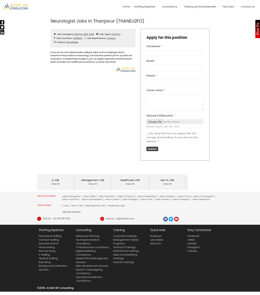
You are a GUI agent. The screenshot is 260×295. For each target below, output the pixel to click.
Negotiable (72, 42)
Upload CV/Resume (160, 115)
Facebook (193, 236)
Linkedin (192, 243)
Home (126, 6)
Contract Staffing (49, 239)
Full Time (116, 34)
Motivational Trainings (126, 251)
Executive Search (49, 243)
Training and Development (200, 6)
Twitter (191, 239)
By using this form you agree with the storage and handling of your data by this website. (172, 137)
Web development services (92, 265)
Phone (151, 75)
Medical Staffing (48, 258)
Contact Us (248, 6)
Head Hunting (47, 247)
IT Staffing (44, 254)
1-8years (111, 38)
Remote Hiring (47, 251)
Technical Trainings (124, 247)
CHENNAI (77, 38)
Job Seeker (156, 239)
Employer (155, 236)
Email (151, 61)
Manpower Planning (87, 236)
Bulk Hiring (45, 262)
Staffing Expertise (144, 6)
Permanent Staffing (50, 236)
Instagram (193, 247)
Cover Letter (155, 90)
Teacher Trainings (123, 262)
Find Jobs (228, 6)
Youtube (192, 251)
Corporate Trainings (125, 236)
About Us (155, 243)
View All (55, 183)
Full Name (154, 46)
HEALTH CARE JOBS (84, 34)
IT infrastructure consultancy (92, 247)
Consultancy (169, 6)
